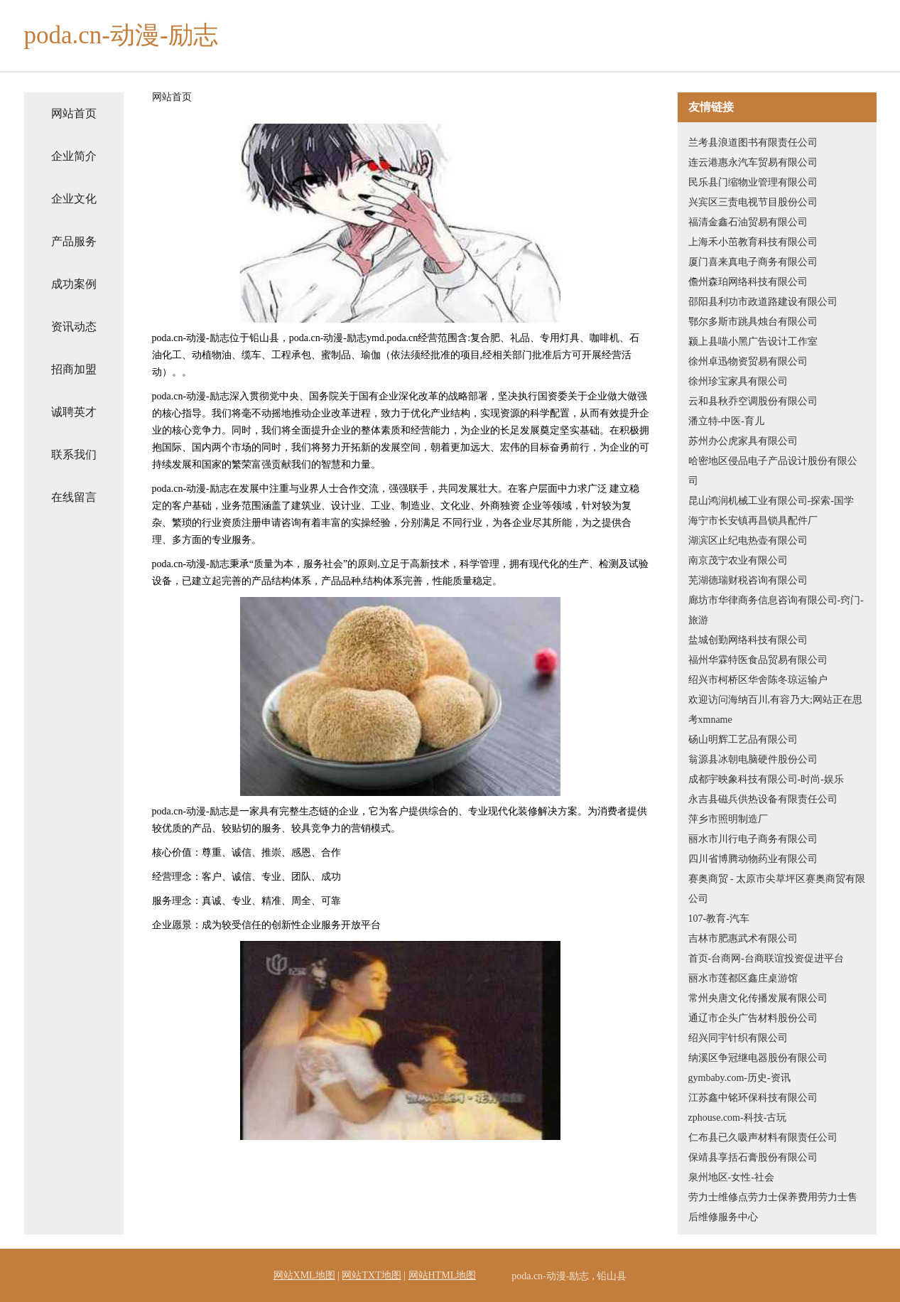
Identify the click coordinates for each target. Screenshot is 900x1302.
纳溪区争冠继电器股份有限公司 (758, 1058)
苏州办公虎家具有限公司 (743, 441)
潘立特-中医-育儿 (726, 421)
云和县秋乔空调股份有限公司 (753, 401)
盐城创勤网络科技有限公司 (748, 640)
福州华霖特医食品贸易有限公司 (758, 660)
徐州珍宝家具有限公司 (738, 381)
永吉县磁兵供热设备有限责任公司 (762, 799)
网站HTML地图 (442, 1275)
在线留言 (74, 497)
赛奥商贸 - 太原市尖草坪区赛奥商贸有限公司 (777, 888)
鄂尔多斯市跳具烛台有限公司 (753, 321)
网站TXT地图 (371, 1275)
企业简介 (74, 156)
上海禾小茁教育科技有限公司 (753, 242)
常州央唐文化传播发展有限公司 (758, 998)
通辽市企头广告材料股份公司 (753, 1018)
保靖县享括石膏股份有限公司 (753, 1157)
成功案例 (74, 284)
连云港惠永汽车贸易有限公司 (753, 162)
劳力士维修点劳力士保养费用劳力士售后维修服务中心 (772, 1207)
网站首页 (74, 113)
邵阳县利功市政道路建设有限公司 (762, 301)
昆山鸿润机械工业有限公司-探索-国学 (771, 500)
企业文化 (74, 199)
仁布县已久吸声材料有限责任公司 (762, 1137)
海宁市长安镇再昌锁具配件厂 (753, 520)
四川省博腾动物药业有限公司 (753, 859)
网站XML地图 (304, 1275)
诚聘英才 (74, 412)
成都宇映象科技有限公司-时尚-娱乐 (766, 779)
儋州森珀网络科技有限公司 (748, 281)
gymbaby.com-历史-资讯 (739, 1077)
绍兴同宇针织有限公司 (738, 1038)
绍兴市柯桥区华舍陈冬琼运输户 (758, 679)
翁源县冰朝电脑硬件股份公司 (753, 759)
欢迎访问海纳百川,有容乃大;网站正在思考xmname (775, 709)
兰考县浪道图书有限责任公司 (753, 142)
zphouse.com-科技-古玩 (737, 1117)
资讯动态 (74, 327)
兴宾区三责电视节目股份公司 (753, 202)
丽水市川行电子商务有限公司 (753, 839)
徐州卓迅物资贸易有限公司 (748, 361)
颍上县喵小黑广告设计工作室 (753, 341)
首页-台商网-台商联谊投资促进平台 (766, 958)
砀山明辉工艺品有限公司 (743, 739)
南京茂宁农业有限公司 (738, 560)
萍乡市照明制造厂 (728, 819)
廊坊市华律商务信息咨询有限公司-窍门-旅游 (776, 610)
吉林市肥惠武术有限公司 (743, 938)
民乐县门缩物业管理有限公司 (753, 182)
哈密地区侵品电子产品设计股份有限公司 (772, 471)
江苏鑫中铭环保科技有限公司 (753, 1097)
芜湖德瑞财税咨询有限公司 (748, 580)
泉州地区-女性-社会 (731, 1177)
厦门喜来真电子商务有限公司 (753, 262)
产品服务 (74, 241)
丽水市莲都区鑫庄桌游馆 (743, 978)
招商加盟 (74, 369)
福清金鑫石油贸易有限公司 (748, 222)
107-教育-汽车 (718, 918)
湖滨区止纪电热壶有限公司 (748, 540)
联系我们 (74, 454)
